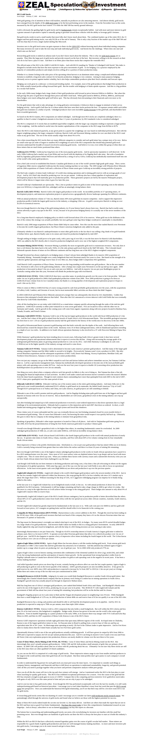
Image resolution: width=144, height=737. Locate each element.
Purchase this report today (71, 705)
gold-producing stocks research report (106, 696)
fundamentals (66, 30)
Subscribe (42, 730)
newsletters (64, 707)
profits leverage (90, 110)
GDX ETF (76, 46)
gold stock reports (108, 56)
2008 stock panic (51, 23)
